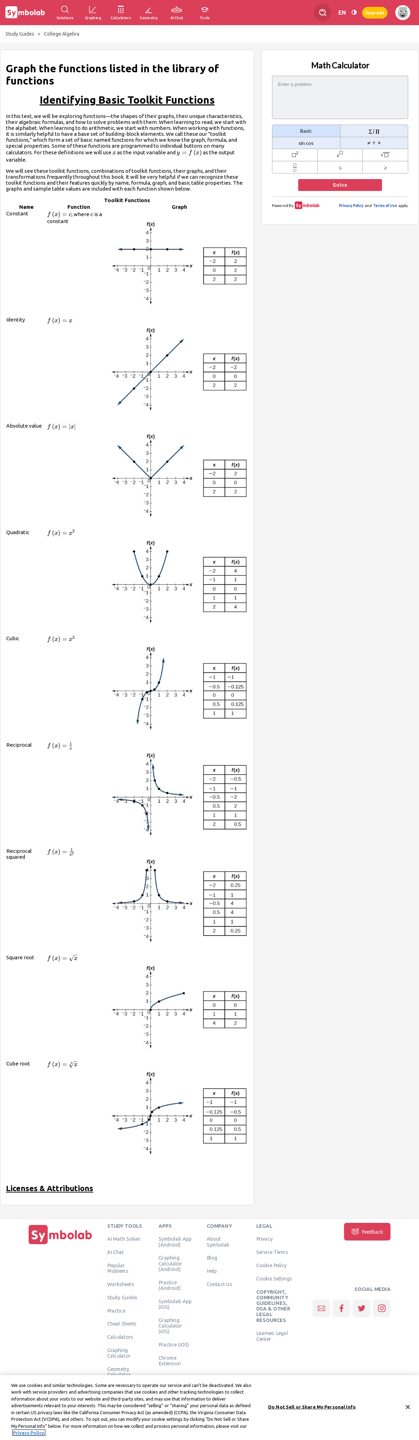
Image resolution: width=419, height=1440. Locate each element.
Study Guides (20, 34)
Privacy (264, 1239)
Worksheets (120, 1284)
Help (212, 1271)
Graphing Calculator (119, 1352)
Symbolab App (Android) (175, 1241)
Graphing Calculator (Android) (170, 1263)
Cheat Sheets (122, 1324)
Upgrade (374, 12)
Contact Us (219, 1284)
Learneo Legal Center (272, 1336)
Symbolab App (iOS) (175, 1303)
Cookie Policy (271, 1265)
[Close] (408, 1408)
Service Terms (272, 1252)
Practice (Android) (170, 1285)
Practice (116, 1310)
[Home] (60, 1244)
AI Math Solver (123, 1239)
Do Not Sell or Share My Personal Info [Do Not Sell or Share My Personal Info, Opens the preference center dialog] (312, 1408)
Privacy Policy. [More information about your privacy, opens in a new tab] (29, 1434)
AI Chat (115, 1252)
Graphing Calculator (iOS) (170, 1325)
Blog (212, 1258)
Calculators (120, 1337)
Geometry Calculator (119, 1371)
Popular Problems (117, 1267)
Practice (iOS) (174, 1344)
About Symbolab (218, 1241)
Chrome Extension (170, 1360)
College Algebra (61, 34)
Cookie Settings (274, 1278)
